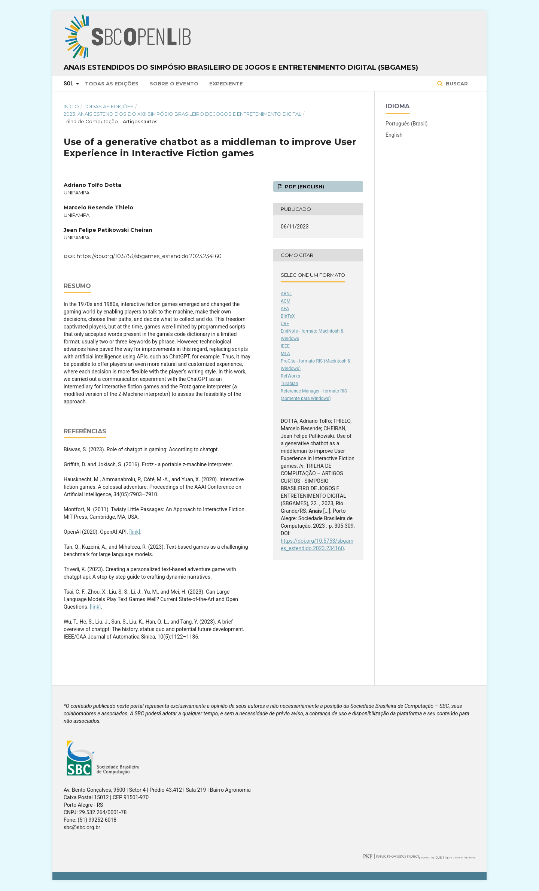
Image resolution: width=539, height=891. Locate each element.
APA (285, 308)
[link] (134, 532)
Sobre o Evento (174, 84)
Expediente (226, 84)
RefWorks (290, 376)
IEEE (285, 346)
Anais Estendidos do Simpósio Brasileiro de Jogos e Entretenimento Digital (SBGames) (241, 67)
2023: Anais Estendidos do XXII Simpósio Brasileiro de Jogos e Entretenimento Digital (182, 114)
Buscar (456, 84)
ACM (285, 301)
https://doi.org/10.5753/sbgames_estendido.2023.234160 (149, 256)
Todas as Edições (111, 84)
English (394, 135)
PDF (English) (303, 187)
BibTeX (288, 316)
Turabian (289, 383)
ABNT (286, 293)
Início (71, 106)
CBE (285, 323)
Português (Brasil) (406, 124)
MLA (285, 353)
